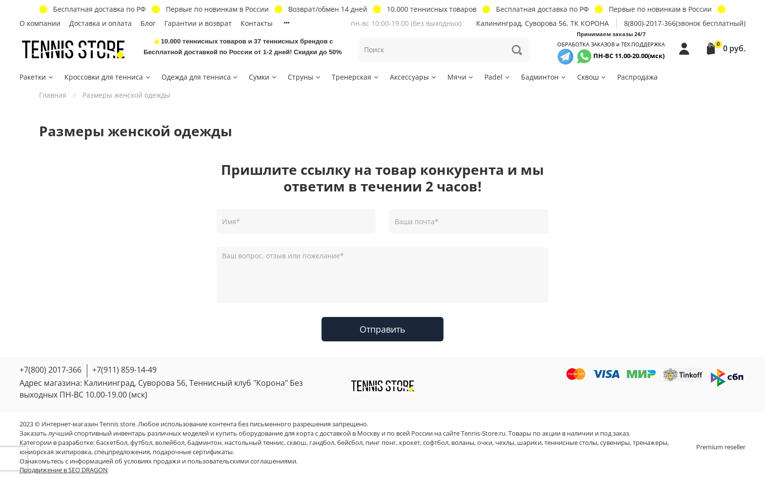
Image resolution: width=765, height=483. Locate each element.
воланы (462, 443)
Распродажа (637, 77)
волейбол (169, 443)
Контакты (257, 23)
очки (484, 443)
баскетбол (111, 443)
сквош (296, 443)
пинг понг (380, 443)
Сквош (592, 77)
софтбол (435, 443)
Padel (497, 77)
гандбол (321, 443)
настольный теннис (254, 443)
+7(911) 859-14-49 (124, 369)
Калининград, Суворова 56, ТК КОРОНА (542, 23)
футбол (141, 443)
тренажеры (650, 443)
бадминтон (204, 443)
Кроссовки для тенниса (107, 77)
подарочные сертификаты (193, 452)
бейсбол (349, 443)
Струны (305, 77)
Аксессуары (413, 77)
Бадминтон (544, 77)
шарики (529, 443)
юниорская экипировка (55, 452)
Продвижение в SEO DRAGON (64, 470)
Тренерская (356, 77)
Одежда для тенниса (200, 77)
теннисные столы (570, 443)
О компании (40, 23)
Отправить (382, 329)
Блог (148, 23)
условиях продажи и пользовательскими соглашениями (210, 461)
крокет (409, 443)
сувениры (615, 443)
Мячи (461, 77)
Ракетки (37, 77)
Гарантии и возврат (198, 23)
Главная (52, 95)
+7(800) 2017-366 (50, 369)
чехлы (504, 443)
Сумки (263, 77)
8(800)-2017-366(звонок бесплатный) (684, 23)
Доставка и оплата (100, 23)
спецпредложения (122, 452)
